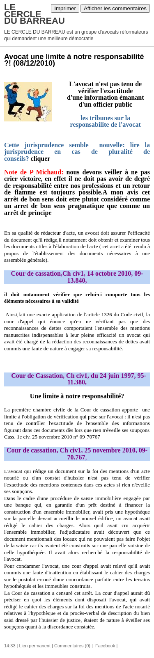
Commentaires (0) (72, 645)
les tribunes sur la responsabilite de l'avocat (105, 121)
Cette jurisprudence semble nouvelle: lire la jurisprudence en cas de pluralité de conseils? (77, 152)
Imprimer (65, 8)
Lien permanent (35, 645)
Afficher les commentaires (115, 8)
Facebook (104, 645)
